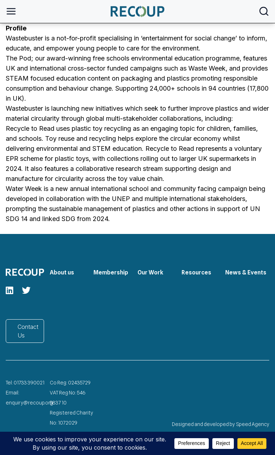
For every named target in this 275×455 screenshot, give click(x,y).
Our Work (150, 272)
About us (62, 272)
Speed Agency (252, 424)
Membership (110, 272)
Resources (196, 272)
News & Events (245, 272)
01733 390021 (29, 382)
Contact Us (28, 331)
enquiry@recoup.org (29, 403)
